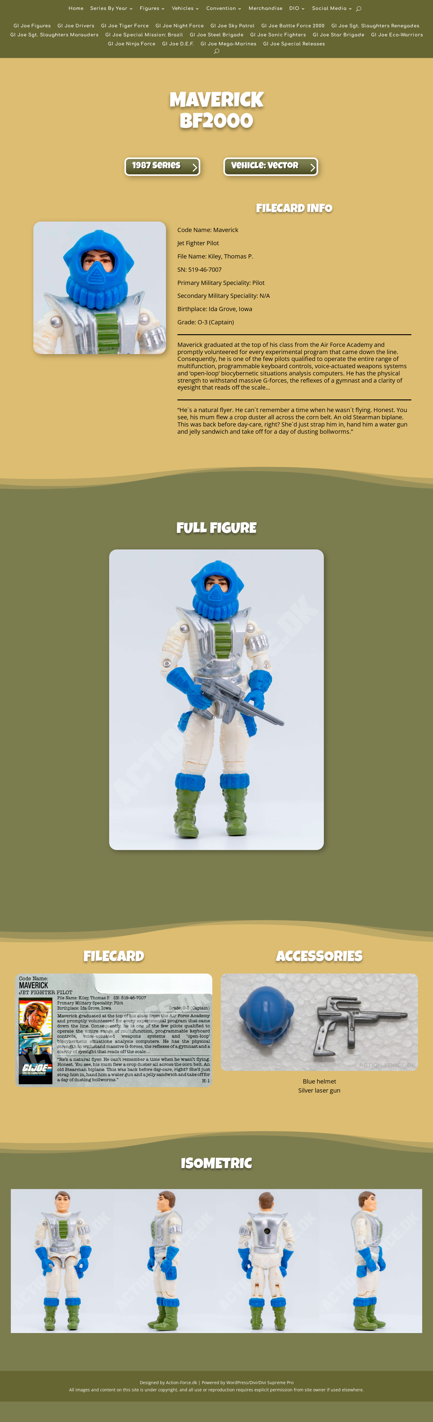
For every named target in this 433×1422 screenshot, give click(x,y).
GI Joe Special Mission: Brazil (144, 35)
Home (76, 9)
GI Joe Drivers (75, 26)
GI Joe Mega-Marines (228, 44)
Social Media (329, 9)
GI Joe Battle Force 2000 (293, 26)
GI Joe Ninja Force (131, 44)
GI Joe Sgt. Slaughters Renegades (375, 26)
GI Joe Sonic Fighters (278, 35)
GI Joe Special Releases (294, 44)
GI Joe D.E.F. (178, 44)
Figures (149, 9)
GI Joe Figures (32, 26)
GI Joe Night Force (179, 26)
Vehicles (183, 9)
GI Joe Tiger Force (125, 26)
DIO (294, 9)
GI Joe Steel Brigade (217, 35)
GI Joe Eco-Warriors (397, 35)
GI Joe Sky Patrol (232, 26)
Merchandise (266, 9)
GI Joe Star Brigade (338, 35)
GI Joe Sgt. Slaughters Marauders (54, 35)
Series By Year (108, 9)
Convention (221, 9)
